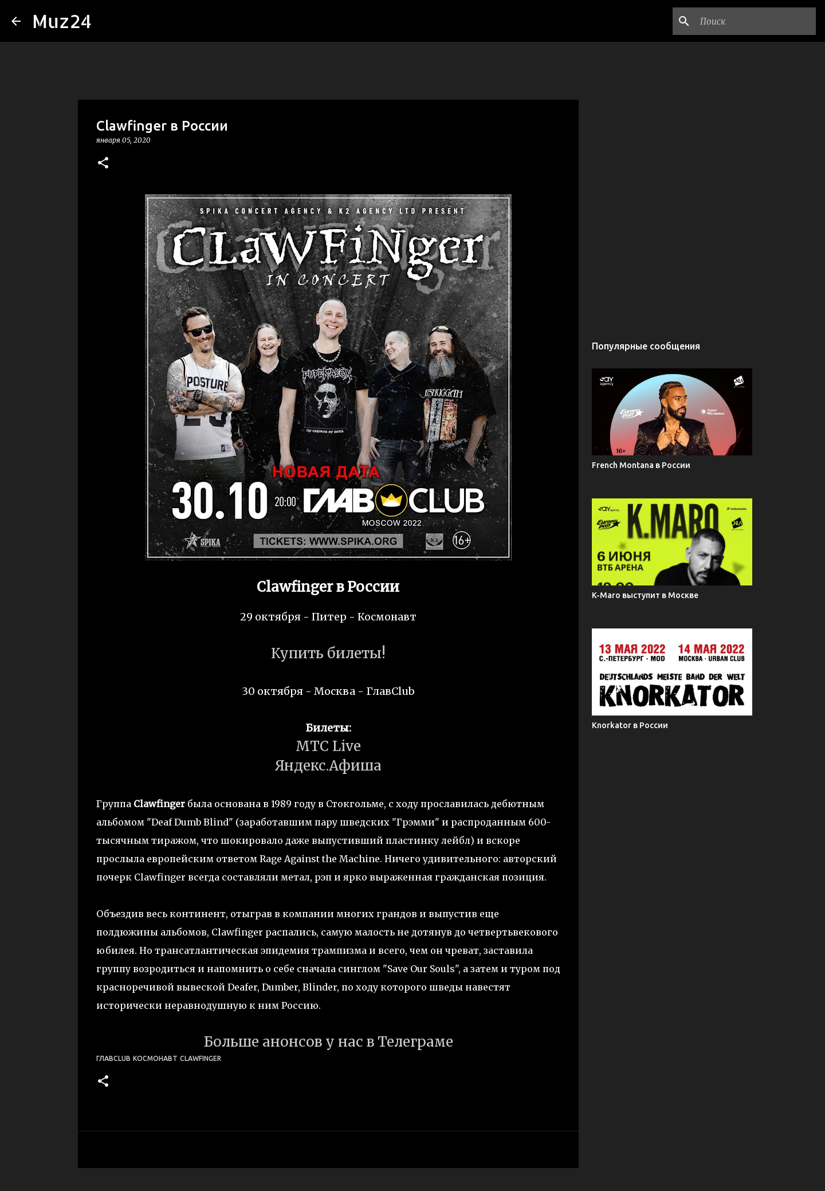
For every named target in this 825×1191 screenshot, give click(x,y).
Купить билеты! (328, 653)
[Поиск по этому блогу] (756, 21)
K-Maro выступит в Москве (645, 595)
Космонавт (155, 1058)
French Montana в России (641, 465)
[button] (103, 163)
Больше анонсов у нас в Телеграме (328, 1042)
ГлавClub (113, 1058)
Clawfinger (200, 1058)
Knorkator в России (630, 725)
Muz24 (62, 21)
